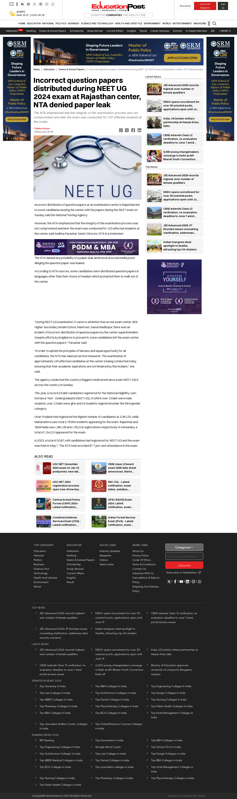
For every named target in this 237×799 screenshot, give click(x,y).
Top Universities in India (109, 740)
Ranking (71, 555)
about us (137, 550)
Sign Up (223, 6)
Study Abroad (75, 568)
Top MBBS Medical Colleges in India (61, 760)
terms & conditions (144, 564)
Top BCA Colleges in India (55, 766)
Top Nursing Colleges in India (57, 778)
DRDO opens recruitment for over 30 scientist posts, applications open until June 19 (118, 618)
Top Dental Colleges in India (112, 760)
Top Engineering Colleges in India (60, 746)
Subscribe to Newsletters (183, 572)
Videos (104, 559)
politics (38, 559)
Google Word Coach (108, 746)
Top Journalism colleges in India (114, 766)
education (49, 69)
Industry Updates (110, 550)
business (39, 564)
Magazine (105, 555)
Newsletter (185, 6)
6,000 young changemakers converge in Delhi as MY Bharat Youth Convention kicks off (119, 670)
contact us (139, 568)
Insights (71, 577)
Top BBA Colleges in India (166, 760)
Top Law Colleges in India (110, 753)
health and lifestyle (45, 577)
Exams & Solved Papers (81, 559)
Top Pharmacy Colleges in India (114, 778)
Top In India (53, 686)
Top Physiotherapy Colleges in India (172, 778)
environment (41, 582)
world (37, 586)
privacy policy (140, 555)
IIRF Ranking (47, 740)
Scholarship (74, 564)
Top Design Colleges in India (168, 753)
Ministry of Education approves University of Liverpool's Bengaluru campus (171, 670)
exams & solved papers (72, 69)
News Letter (107, 564)
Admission (73, 550)
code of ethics (141, 559)
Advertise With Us (143, 573)
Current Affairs (75, 573)
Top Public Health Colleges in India (60, 784)
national (39, 555)
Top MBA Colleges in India (166, 740)
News (37, 69)
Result (70, 582)
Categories (184, 547)
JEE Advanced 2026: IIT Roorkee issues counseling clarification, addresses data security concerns (64, 633)
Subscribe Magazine (205, 6)
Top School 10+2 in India (166, 746)
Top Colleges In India (111, 686)
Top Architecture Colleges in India (60, 753)
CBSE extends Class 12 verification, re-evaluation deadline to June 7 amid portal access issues (174, 618)
